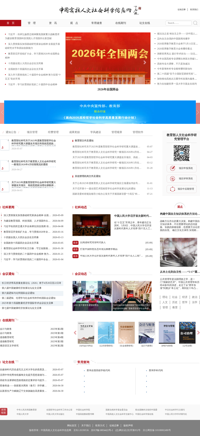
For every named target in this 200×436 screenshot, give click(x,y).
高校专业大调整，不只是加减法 (173, 64)
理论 (165, 297)
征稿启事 (114, 425)
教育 (175, 307)
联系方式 (100, 425)
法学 (194, 302)
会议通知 (8, 274)
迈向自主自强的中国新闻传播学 (173, 38)
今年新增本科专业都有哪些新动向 (174, 69)
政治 (194, 297)
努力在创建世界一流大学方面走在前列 (177, 84)
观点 (74, 23)
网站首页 (71, 425)
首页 (10, 23)
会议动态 (81, 274)
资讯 (53, 23)
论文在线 (144, 23)
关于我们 (86, 425)
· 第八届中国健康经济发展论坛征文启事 (21, 288)
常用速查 (96, 23)
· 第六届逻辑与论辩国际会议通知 (17, 293)
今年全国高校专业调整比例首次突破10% (178, 58)
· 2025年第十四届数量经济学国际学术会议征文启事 (26, 303)
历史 (175, 302)
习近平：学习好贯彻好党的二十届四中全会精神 (32, 84)
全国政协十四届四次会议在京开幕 (25, 69)
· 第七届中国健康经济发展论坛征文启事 (21, 308)
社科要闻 (8, 207)
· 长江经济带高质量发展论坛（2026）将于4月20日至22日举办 (30, 283)
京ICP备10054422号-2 (102, 430)
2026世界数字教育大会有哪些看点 (174, 48)
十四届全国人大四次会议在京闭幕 (25, 63)
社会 (175, 297)
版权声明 (128, 425)
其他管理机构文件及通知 (87, 176)
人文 (165, 302)
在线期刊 (120, 23)
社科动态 (81, 207)
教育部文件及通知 (84, 140)
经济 (185, 297)
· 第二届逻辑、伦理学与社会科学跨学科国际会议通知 (28, 298)
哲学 (185, 302)
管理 (32, 23)
